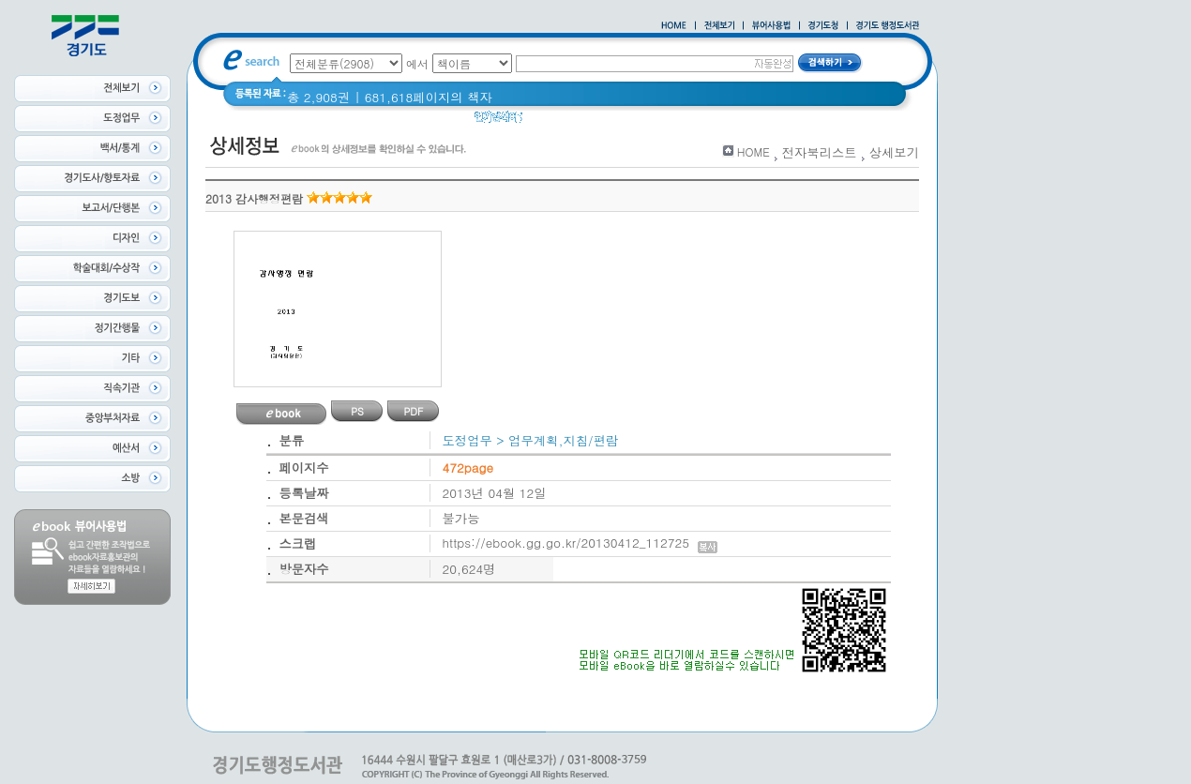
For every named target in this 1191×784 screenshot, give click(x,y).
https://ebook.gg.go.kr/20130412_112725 (580, 542)
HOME (753, 151)
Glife (689, 121)
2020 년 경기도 (578, 121)
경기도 (736, 121)
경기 (649, 121)
